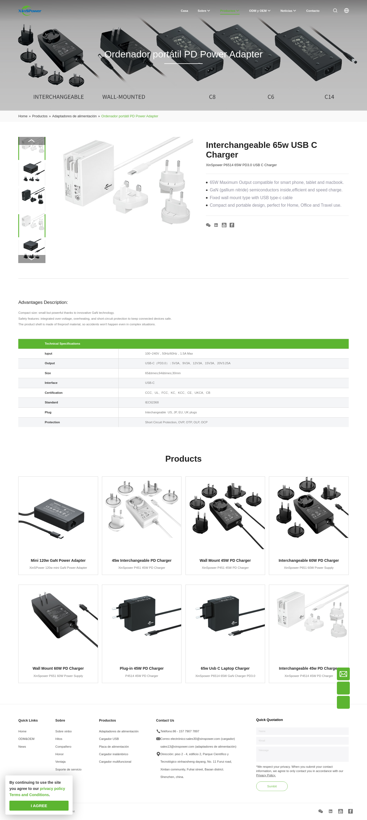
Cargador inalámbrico (113, 757)
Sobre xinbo (63, 734)
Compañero (63, 749)
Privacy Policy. (266, 778)
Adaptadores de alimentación (118, 734)
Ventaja (60, 765)
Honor (59, 757)
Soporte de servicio (68, 772)
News (22, 749)
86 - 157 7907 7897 (186, 734)
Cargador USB (109, 742)
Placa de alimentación (114, 749)
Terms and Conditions (29, 795)
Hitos (58, 742)
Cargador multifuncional (115, 765)
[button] (31, 259)
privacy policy (52, 788)
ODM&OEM (26, 742)
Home (22, 734)
